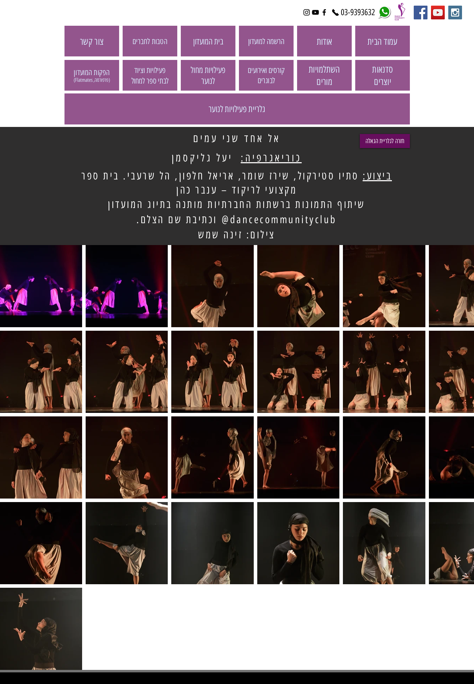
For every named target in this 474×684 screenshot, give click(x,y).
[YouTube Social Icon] (438, 12)
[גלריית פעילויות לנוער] (237, 108)
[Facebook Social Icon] (420, 12)
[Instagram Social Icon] (455, 12)
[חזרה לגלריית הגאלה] (385, 141)
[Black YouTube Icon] (315, 12)
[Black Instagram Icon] (306, 12)
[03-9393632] (358, 12)
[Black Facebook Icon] (324, 12)
